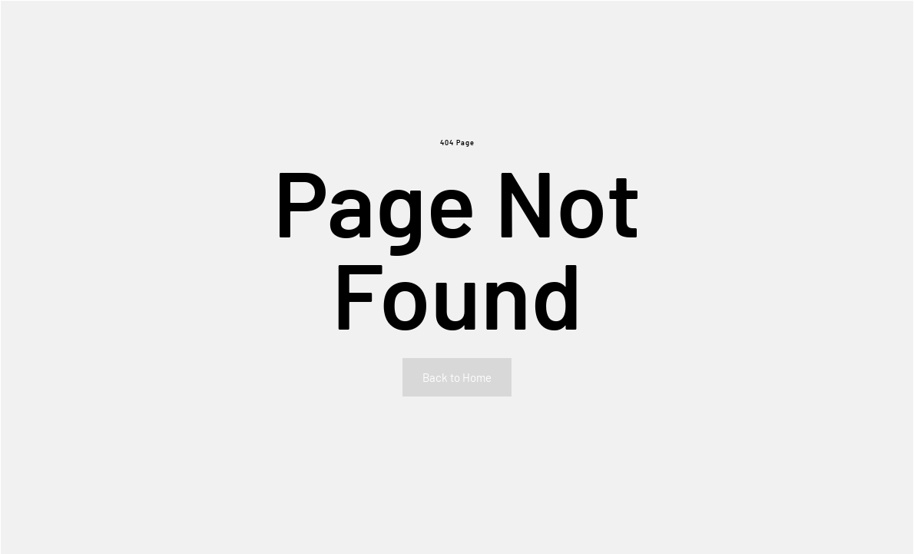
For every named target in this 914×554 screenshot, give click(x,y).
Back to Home (457, 377)
